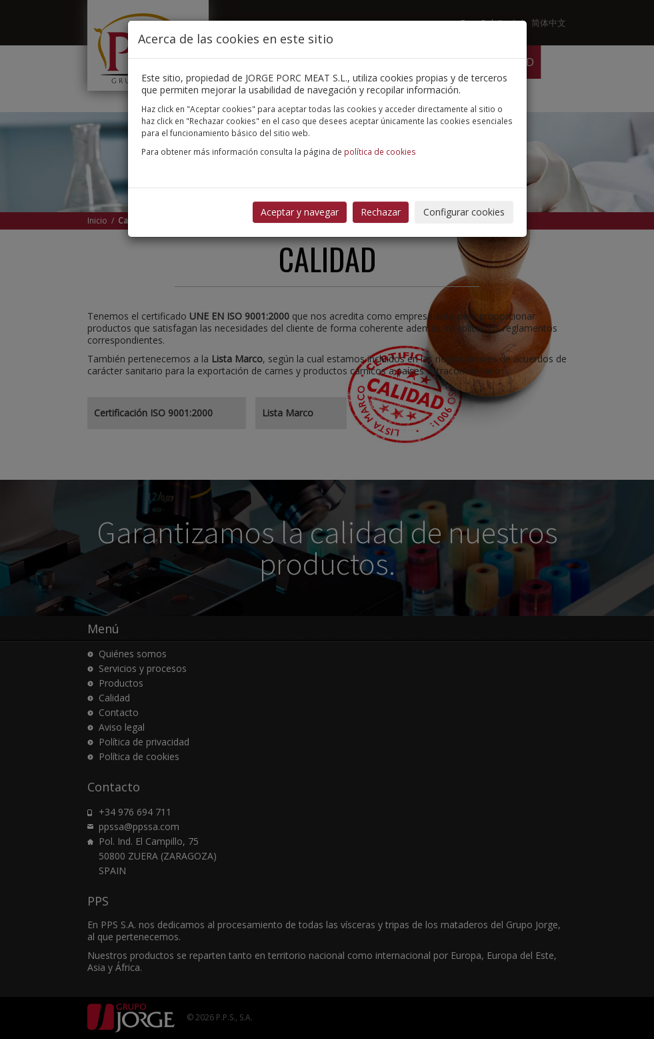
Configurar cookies (464, 212)
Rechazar (381, 212)
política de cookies (380, 151)
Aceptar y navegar (300, 212)
